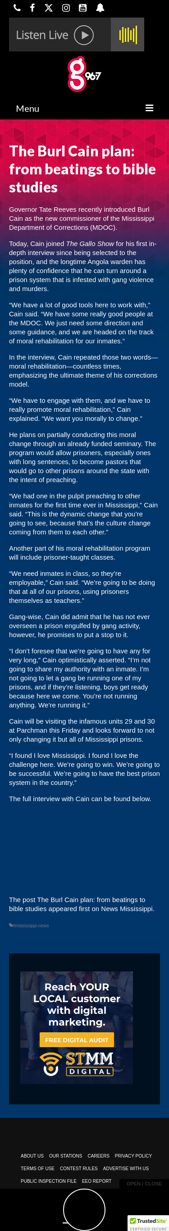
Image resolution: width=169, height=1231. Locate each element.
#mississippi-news (31, 925)
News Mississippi (126, 908)
